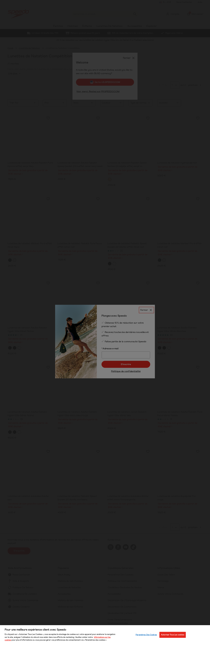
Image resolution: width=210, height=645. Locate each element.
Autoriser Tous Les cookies (172, 635)
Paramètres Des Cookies (146, 635)
